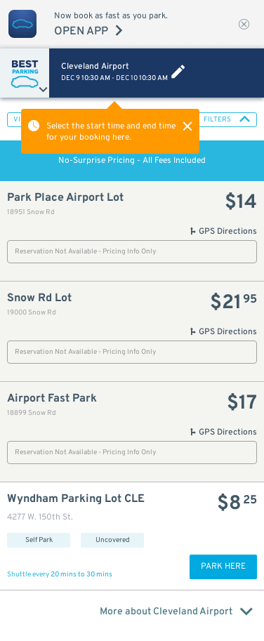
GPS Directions (223, 231)
